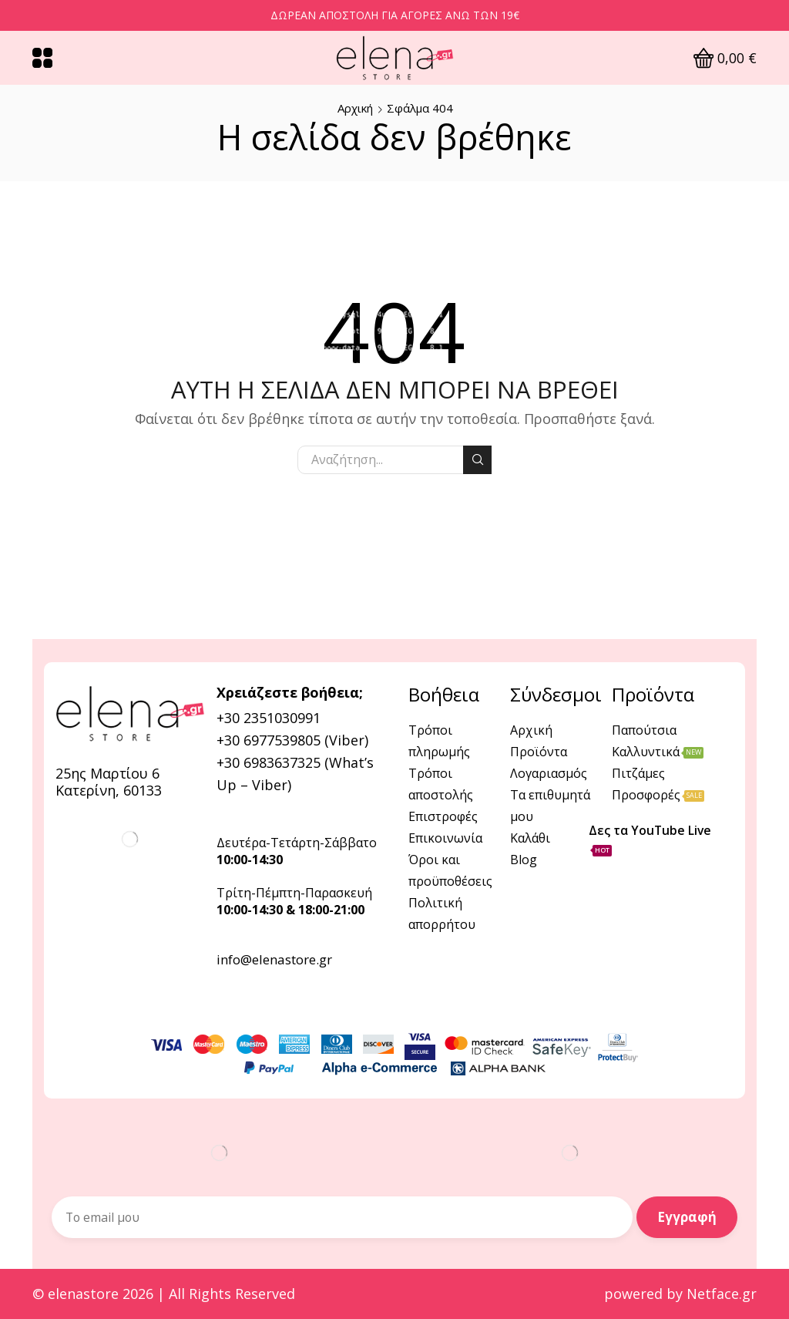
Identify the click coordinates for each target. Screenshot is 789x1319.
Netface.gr (722, 1293)
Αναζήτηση (477, 459)
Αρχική (355, 108)
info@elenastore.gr (274, 959)
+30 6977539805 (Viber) (292, 740)
